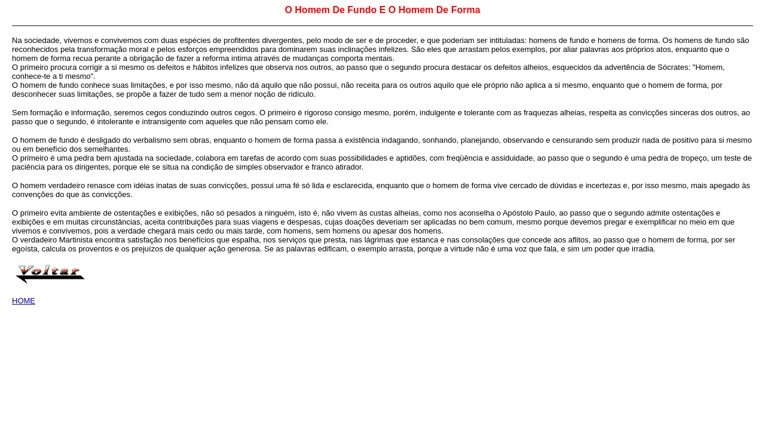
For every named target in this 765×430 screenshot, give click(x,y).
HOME (23, 300)
